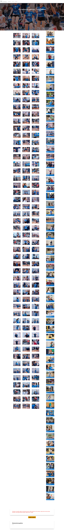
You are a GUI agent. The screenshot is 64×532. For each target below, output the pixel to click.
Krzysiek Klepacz (29, 10)
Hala (12, 1)
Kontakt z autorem (32, 517)
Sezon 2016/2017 (39, 10)
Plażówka (9, 1)
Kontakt (16, 1)
